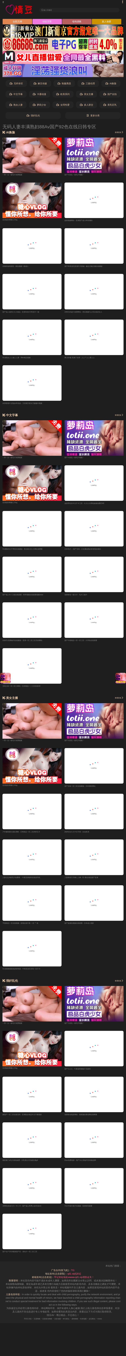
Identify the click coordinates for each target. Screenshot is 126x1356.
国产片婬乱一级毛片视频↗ (78, 175)
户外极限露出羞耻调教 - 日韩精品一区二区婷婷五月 (28, 835)
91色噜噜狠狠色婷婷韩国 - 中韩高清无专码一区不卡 (28, 974)
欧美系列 (63, 95)
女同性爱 (63, 105)
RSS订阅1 (17, 1325)
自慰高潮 (17, 22)
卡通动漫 (39, 95)
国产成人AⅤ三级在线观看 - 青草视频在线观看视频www (30, 597)
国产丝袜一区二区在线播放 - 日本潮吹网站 (86, 789)
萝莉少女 (39, 105)
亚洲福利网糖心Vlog (12, 220)
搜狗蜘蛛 (78, 1325)
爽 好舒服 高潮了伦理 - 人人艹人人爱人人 (85, 359)
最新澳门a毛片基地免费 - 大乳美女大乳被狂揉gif (27, 1166)
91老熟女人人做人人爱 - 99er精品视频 (22, 359)
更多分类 (93, 116)
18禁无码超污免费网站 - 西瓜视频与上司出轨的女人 (90, 313)
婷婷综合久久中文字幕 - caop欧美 (81, 835)
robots (111, 1325)
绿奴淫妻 (47, 22)
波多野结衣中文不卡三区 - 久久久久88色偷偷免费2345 (92, 505)
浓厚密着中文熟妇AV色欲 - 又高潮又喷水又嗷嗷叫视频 (30, 405)
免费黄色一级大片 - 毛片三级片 (80, 597)
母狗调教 (76, 22)
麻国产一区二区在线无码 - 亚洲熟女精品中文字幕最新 (29, 1120)
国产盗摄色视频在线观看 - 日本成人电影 (84, 928)
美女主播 (86, 95)
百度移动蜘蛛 (43, 1325)
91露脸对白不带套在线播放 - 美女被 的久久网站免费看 (30, 551)
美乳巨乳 (110, 105)
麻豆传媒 (40, 84)
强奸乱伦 (33, 116)
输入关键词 (50, 10)
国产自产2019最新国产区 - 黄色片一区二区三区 (26, 1258)
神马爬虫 (67, 1325)
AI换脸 (110, 84)
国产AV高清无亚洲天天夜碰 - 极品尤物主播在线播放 (91, 267)
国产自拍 (110, 95)
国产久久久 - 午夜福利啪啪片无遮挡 (82, 1074)
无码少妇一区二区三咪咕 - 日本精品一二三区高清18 (28, 689)
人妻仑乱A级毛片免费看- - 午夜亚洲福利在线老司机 (28, 882)
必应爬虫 (101, 1325)
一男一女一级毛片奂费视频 (16, 175)
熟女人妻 (16, 105)
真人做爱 (106, 22)
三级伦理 (88, 84)
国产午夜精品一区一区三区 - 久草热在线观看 (87, 643)
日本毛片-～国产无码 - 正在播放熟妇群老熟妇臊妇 (90, 551)
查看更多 (117, 133)
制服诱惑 (64, 84)
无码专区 (16, 84)
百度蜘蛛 (29, 1325)
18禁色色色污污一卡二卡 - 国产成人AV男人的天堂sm (29, 1212)
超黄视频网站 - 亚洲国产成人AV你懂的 (84, 221)
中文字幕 (16, 95)
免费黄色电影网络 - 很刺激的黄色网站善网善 (87, 1120)
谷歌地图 (56, 1325)
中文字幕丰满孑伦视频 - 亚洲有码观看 (83, 1212)
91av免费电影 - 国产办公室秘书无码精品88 (86, 1166)
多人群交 (86, 105)
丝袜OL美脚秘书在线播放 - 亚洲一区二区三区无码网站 (30, 643)
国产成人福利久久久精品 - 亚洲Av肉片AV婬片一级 (28, 313)
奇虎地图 (89, 1325)
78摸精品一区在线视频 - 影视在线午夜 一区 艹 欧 (27, 928)
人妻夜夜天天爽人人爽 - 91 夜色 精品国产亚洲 (88, 882)
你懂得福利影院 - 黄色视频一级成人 (20, 267)
